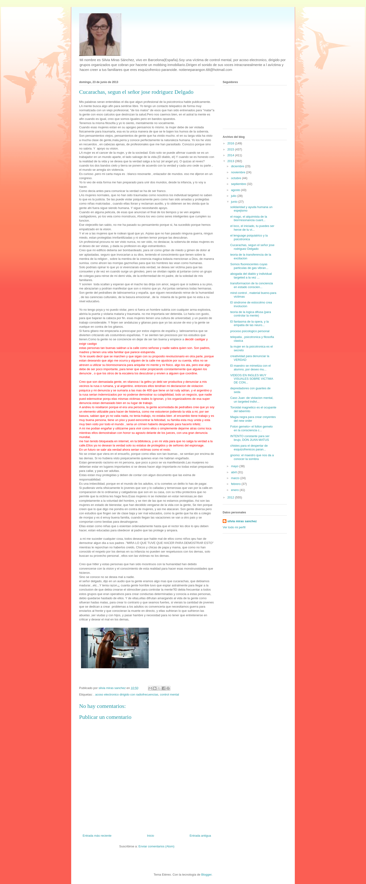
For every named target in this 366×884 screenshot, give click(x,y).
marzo (235, 478)
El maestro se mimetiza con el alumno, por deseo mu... (250, 367)
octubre (236, 178)
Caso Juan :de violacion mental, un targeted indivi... (251, 399)
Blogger (206, 874)
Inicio (150, 835)
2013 (231, 161)
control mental (169, 694)
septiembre (239, 184)
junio (234, 201)
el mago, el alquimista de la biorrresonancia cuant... (248, 218)
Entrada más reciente (97, 835)
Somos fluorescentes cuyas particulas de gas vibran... (249, 266)
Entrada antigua (200, 835)
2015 (231, 149)
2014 (231, 155)
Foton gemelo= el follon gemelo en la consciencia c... (251, 428)
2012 (231, 497)
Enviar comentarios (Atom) (156, 846)
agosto (236, 190)
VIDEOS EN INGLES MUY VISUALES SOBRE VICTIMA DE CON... (251, 378)
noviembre (238, 172)
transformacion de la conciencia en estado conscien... (251, 285)
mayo (235, 466)
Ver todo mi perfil (234, 527)
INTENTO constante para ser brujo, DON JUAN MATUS (249, 438)
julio (234, 196)
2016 (231, 143)
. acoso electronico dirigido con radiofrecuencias (125, 694)
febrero (236, 484)
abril (234, 472)
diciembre (238, 166)
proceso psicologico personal (249, 331)
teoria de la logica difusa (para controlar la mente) (250, 313)
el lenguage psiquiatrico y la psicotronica (248, 237)
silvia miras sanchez (242, 521)
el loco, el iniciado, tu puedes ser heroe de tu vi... (252, 227)
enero (235, 490)
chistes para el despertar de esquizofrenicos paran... (248, 447)
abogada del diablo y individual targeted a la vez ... (251, 275)
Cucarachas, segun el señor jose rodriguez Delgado (252, 247)
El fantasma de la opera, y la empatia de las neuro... (249, 323)
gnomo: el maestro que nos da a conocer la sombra (252, 457)
